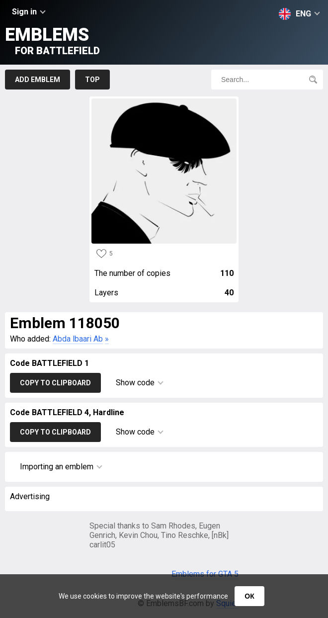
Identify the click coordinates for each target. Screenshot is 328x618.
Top (92, 80)
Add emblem (37, 80)
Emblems (52, 40)
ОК (249, 596)
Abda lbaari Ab (78, 339)
